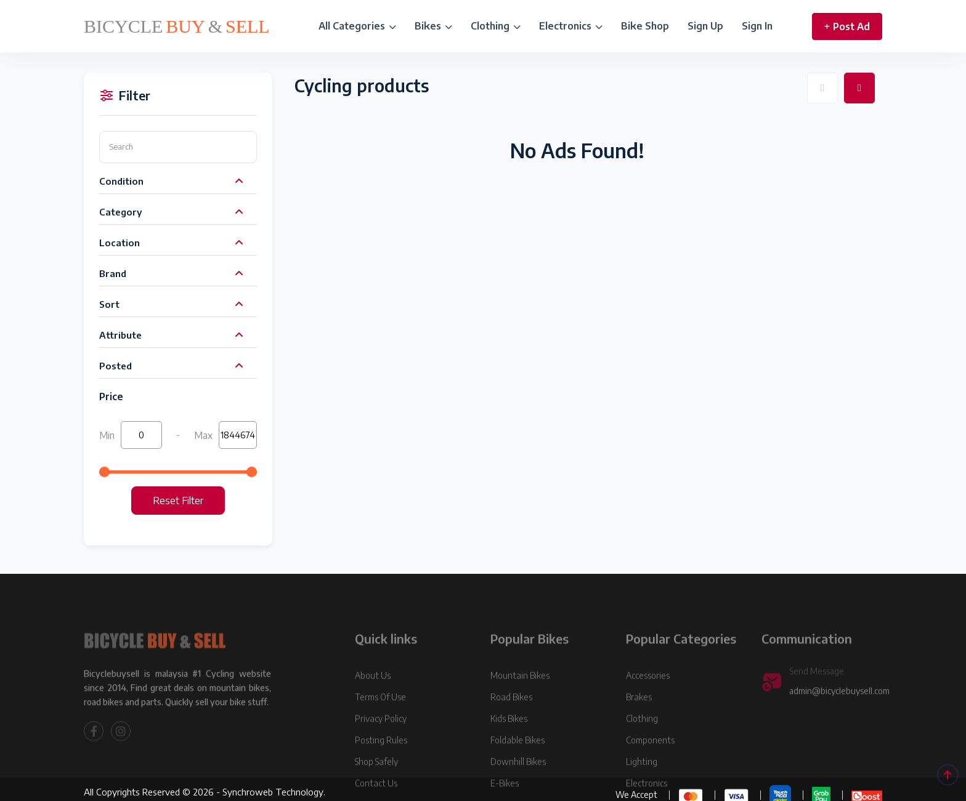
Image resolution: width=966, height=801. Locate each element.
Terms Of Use (380, 732)
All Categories (357, 26)
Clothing (496, 26)
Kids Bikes (508, 753)
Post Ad (847, 26)
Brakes (639, 732)
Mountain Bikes (520, 710)
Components (650, 775)
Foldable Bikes (517, 775)
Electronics (571, 26)
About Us (373, 710)
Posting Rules (381, 775)
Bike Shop (645, 26)
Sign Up (705, 26)
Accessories (648, 710)
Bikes (433, 26)
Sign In (757, 26)
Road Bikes (511, 732)
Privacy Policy (381, 753)
